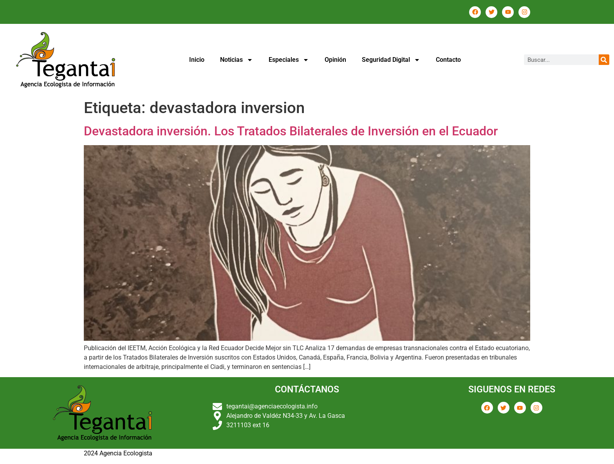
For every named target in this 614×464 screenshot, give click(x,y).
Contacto (448, 59)
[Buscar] (604, 59)
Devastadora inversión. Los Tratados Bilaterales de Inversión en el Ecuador (291, 131)
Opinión (335, 59)
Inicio (196, 59)
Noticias (236, 60)
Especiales (289, 60)
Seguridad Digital (391, 60)
